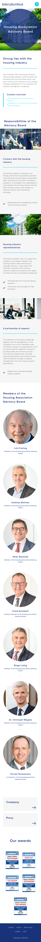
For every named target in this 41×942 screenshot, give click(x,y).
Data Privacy (28, 927)
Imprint (18, 927)
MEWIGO (25, 938)
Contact (11, 927)
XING (24, 931)
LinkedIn (17, 931)
